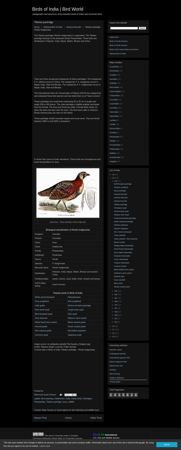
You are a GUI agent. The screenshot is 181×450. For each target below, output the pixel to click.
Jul (115, 308)
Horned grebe (41, 326)
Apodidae (113, 79)
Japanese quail (74, 335)
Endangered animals (118, 354)
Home (68, 417)
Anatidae (113, 75)
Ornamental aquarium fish (120, 358)
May (116, 301)
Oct (116, 318)
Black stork (118, 283)
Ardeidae (113, 83)
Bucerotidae (114, 87)
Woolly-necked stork (122, 287)
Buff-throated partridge (123, 184)
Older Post (96, 417)
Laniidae (113, 120)
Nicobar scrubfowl (121, 187)
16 (113, 326)
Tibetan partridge (53, 402)
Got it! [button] (167, 445)
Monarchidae (115, 128)
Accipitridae (114, 67)
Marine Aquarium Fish (118, 362)
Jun (116, 305)
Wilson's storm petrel (77, 318)
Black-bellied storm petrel (124, 270)
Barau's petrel (119, 242)
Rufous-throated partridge (79, 305)
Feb (116, 291)
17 (113, 330)
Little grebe (40, 305)
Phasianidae (39, 402)
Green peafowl (119, 235)
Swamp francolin (120, 201)
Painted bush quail (121, 211)
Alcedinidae (114, 71)
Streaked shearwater (122, 256)
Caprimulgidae (115, 91)
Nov (116, 322)
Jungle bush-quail (76, 310)
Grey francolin (41, 318)
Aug (116, 312)
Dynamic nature (116, 350)
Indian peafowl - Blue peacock (126, 239)
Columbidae (114, 104)
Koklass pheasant (121, 225)
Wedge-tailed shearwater (123, 246)
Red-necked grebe (43, 331)
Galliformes (59, 399)
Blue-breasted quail (43, 314)
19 (113, 336)
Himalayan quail (120, 208)
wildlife (71, 402)
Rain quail (72, 314)
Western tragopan (121, 229)
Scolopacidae (115, 157)
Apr (116, 298)
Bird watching (47, 399)
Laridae (113, 124)
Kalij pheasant (74, 297)
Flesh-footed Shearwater (123, 249)
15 (113, 178)
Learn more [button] (45, 446)
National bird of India (118, 54)
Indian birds (76, 399)
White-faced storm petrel (46, 322)
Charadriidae (115, 96)
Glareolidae (114, 116)
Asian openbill (119, 280)
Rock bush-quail (42, 310)
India (68, 399)
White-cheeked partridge (123, 222)
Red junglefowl (74, 301)
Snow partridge (120, 191)
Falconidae (114, 112)
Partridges (87, 399)
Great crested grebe (77, 326)
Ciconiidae (114, 100)
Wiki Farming (115, 374)
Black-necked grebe (77, 322)
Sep (116, 315)
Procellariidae (115, 145)
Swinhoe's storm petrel (123, 273)
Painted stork (119, 276)
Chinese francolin (121, 198)
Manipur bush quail (121, 215)
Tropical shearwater (121, 263)
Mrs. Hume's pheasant (123, 232)
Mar (116, 294)
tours (65, 402)
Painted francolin (120, 194)
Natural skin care (116, 366)
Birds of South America (118, 41)
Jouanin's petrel (120, 266)
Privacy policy (115, 382)
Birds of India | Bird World (57, 9)
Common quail (41, 335)
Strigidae (113, 161)
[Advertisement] (68, 60)
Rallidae (113, 153)
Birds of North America (118, 45)
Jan (116, 181)
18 (113, 333)
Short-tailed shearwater (123, 252)
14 (113, 175)
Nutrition (113, 370)
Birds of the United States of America (124, 49)
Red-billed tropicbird (77, 331)
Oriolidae (113, 133)
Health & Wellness (117, 378)
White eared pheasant (45, 297)
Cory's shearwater (121, 259)
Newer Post (40, 417)
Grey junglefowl (42, 301)
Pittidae (113, 141)
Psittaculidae (115, 149)
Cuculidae (113, 108)
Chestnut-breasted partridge (125, 218)
